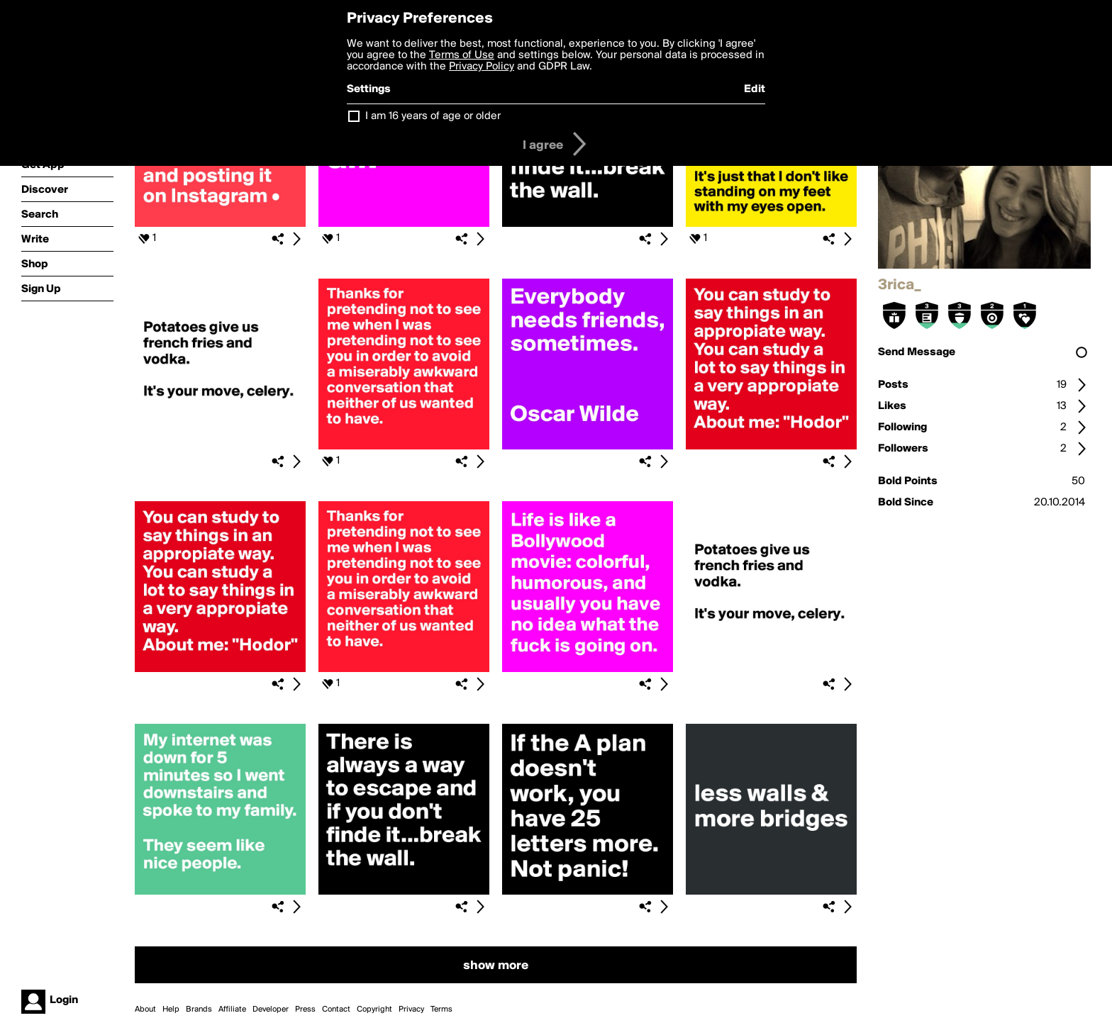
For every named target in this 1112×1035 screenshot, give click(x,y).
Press (305, 1009)
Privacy (411, 1009)
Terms (441, 1009)
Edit (754, 89)
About (145, 1009)
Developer (270, 1009)
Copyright (374, 1009)
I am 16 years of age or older (433, 116)
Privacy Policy (481, 66)
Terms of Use (461, 55)
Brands (199, 1009)
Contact (336, 1009)
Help (170, 1009)
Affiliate (232, 1009)
